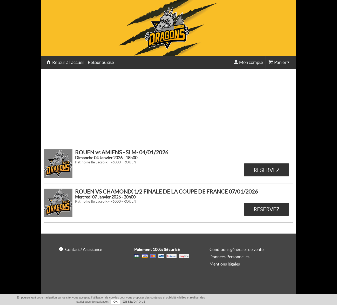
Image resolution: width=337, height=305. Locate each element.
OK (115, 301)
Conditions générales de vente (237, 249)
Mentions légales (225, 264)
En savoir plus (134, 301)
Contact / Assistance (83, 249)
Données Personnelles (230, 256)
